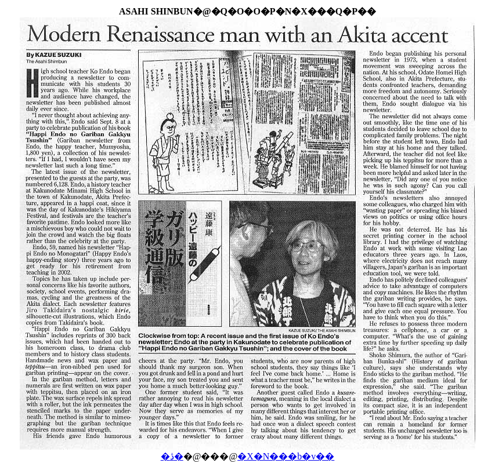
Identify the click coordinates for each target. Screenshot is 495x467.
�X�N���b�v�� (285, 456)
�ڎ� (172, 456)
